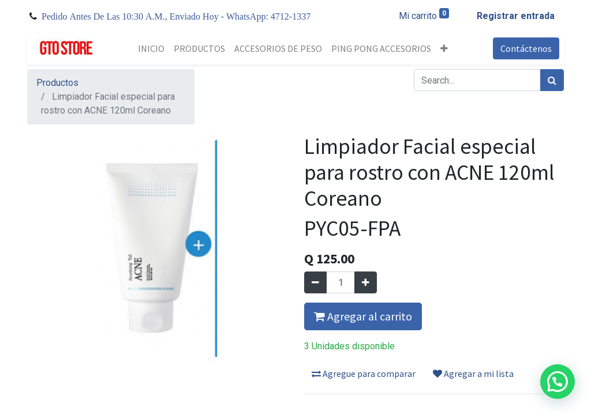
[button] (444, 48)
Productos (57, 82)
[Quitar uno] (315, 282)
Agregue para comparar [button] (364, 373)
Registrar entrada (516, 15)
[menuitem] (151, 48)
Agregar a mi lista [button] (473, 373)
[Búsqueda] (552, 80)
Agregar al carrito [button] (363, 316)
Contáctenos (526, 48)
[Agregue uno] (365, 282)
